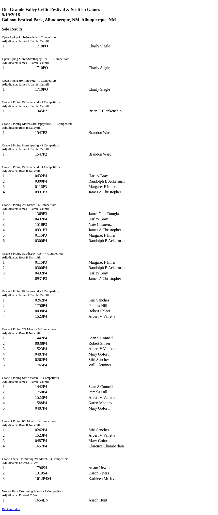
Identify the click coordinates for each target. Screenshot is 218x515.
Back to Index (11, 509)
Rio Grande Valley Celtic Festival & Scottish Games (51, 9)
